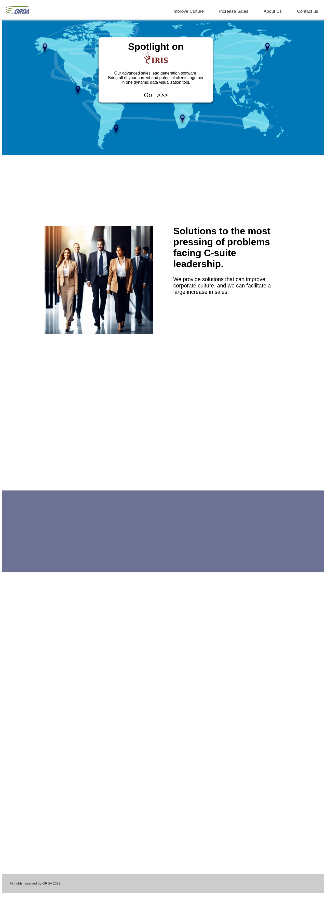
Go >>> (156, 95)
